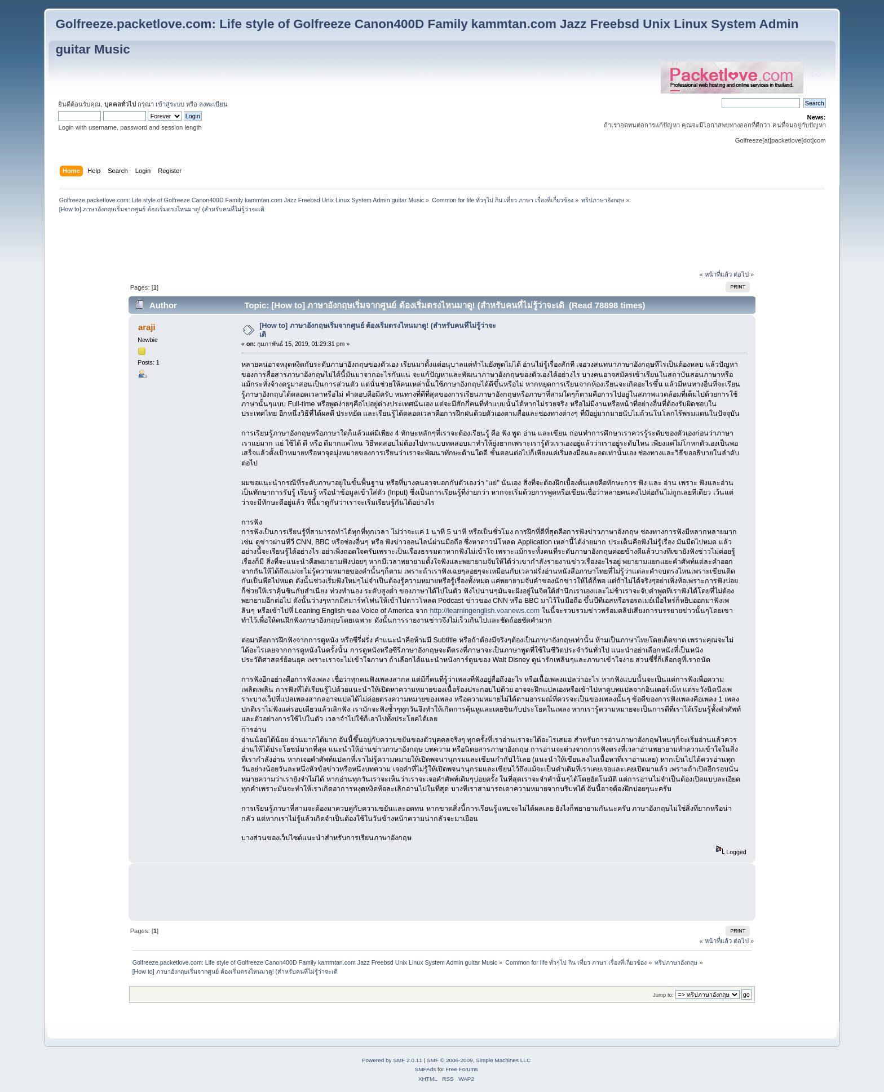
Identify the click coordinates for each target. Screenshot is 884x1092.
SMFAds (425, 1069)
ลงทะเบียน (213, 104)
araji (147, 327)
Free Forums (461, 1069)
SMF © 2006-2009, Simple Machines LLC (479, 1060)
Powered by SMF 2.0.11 (392, 1060)
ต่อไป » (743, 274)
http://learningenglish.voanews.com (485, 611)
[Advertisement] (442, 242)
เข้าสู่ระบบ (170, 104)
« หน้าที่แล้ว (716, 274)
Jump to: (663, 995)
